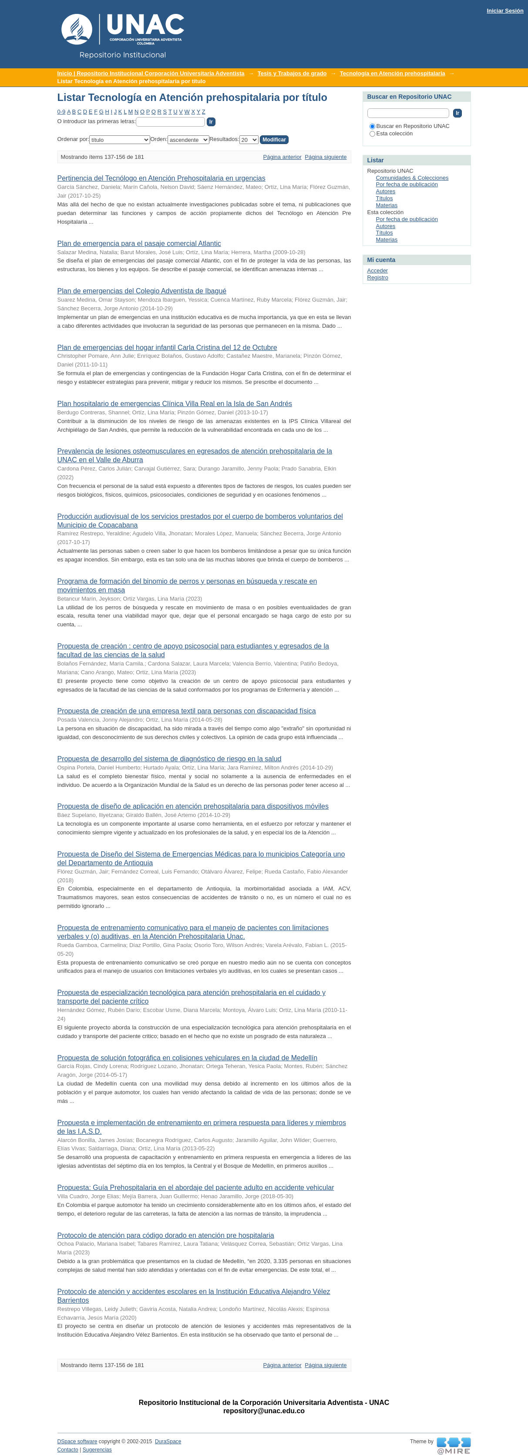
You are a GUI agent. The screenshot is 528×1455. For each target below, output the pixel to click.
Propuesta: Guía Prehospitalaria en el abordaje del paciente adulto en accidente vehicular (195, 1187)
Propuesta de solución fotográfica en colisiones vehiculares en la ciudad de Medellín (187, 1058)
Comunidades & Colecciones (412, 178)
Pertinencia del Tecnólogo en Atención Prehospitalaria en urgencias (161, 178)
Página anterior (282, 157)
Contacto (67, 1450)
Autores (386, 191)
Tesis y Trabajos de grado (292, 73)
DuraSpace (168, 1441)
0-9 (61, 111)
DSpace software (77, 1441)
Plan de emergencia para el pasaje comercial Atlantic (139, 243)
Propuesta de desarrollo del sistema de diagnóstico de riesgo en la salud (169, 759)
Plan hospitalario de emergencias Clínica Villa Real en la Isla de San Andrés (175, 403)
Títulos (384, 198)
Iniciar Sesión (505, 10)
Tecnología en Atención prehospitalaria (392, 73)
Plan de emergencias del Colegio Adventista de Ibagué (142, 291)
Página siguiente (325, 157)
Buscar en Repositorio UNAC (410, 126)
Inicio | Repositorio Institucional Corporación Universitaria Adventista (151, 73)
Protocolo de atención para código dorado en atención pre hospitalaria (165, 1235)
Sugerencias (97, 1450)
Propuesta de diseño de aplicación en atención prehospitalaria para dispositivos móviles (193, 806)
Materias (387, 205)
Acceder (377, 270)
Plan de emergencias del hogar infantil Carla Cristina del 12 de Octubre (167, 347)
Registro (377, 277)
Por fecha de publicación (407, 184)
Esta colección (391, 133)
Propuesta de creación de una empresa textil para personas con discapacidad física (186, 711)
